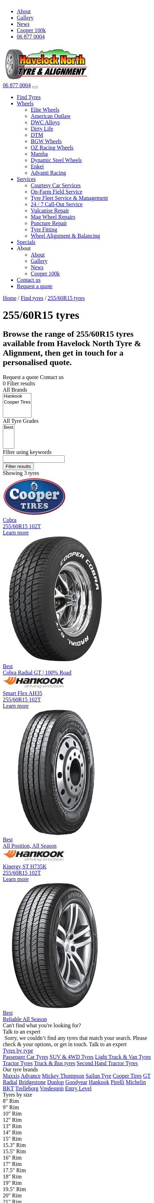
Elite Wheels (45, 110)
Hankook (17, 396)
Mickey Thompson (63, 1076)
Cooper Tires (17, 402)
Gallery (25, 18)
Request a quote (34, 286)
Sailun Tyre (98, 1076)
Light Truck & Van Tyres (123, 1057)
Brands (15, 390)
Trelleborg (26, 1088)
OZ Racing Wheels (52, 148)
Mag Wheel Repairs (53, 217)
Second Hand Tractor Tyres (107, 1063)
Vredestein (52, 1088)
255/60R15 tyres (66, 298)
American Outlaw (51, 116)
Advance (31, 1076)
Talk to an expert (108, 1044)
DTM (37, 135)
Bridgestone (32, 1082)
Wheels (25, 103)
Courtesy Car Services (56, 185)
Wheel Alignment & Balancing (65, 236)
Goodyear (76, 1082)
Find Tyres (29, 97)
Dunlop (55, 1082)
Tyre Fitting (44, 229)
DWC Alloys (45, 122)
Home (9, 298)
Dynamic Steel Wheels (56, 160)
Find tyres (32, 298)
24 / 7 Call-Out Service (56, 204)
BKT (8, 1088)
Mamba (39, 154)
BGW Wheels (46, 141)
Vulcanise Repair (50, 211)
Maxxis (11, 1076)
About (24, 11)
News (23, 24)
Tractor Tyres (18, 1063)
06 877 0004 (31, 37)
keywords (27, 452)
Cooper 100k (31, 30)
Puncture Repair (49, 223)
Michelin (136, 1082)
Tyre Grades (21, 421)
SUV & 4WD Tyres (72, 1057)
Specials (26, 242)
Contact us (29, 280)
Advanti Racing (48, 173)
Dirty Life (42, 129)
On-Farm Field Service (56, 192)
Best (8, 428)
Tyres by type (18, 1051)
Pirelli (117, 1082)
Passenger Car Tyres (25, 1057)
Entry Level (78, 1088)
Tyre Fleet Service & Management (69, 198)
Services (26, 179)
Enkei (37, 166)
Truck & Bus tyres (54, 1063)
